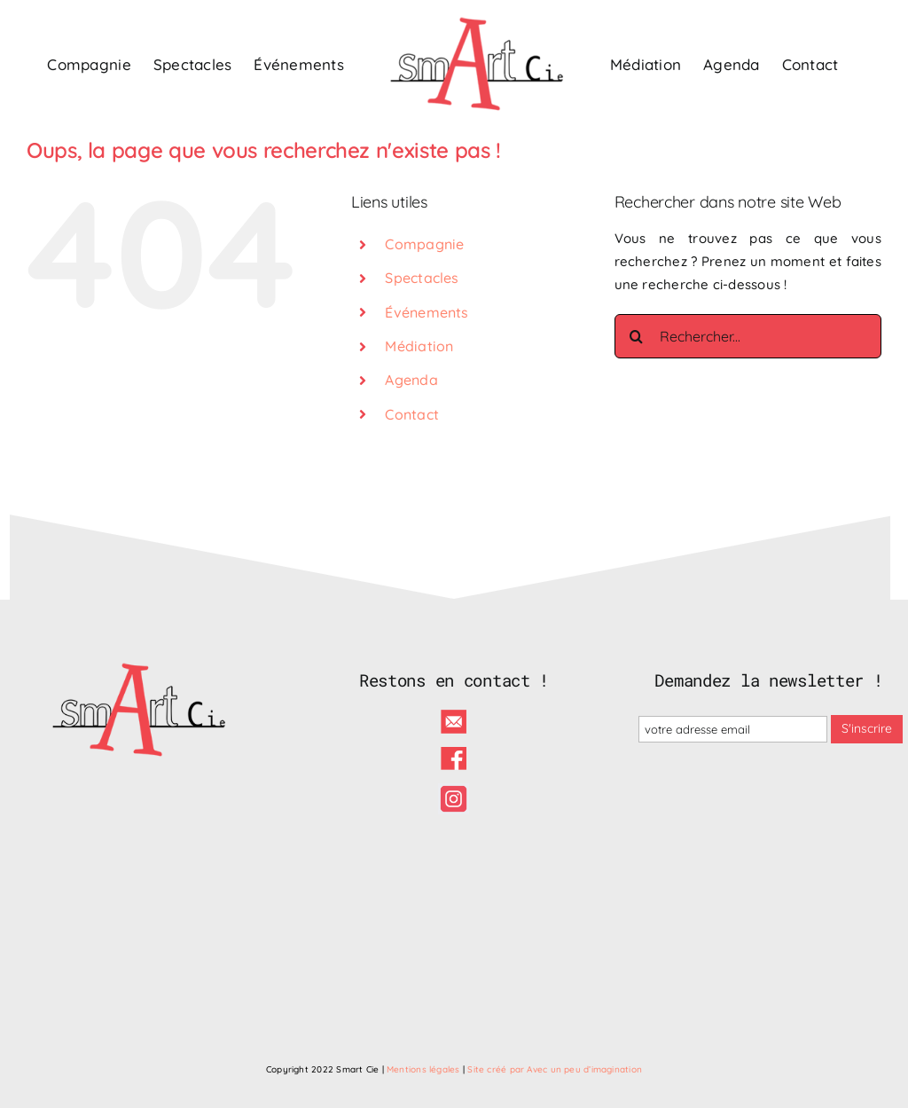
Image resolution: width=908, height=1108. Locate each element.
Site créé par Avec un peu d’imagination (554, 1069)
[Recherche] (636, 336)
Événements (426, 312)
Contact (412, 414)
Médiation (419, 346)
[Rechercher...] (747, 336)
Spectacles (421, 278)
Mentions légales (423, 1069)
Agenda (411, 380)
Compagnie (424, 244)
